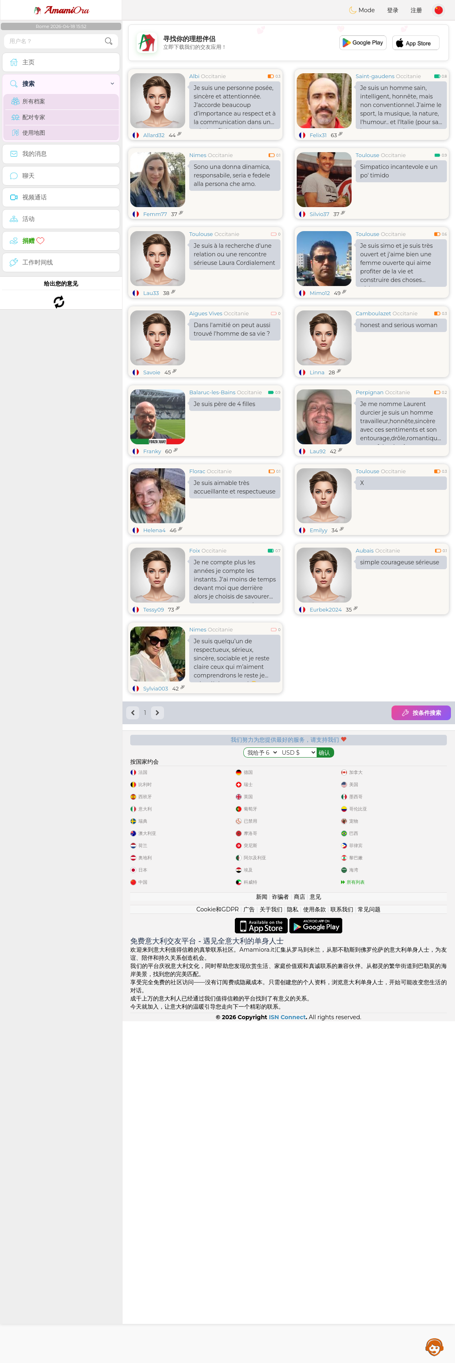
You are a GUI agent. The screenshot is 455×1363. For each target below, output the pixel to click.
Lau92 (318, 514)
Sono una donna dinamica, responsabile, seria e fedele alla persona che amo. (232, 175)
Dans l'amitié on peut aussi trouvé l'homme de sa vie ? (232, 392)
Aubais (365, 676)
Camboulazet (373, 376)
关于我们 (271, 1251)
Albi (194, 76)
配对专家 (28, 117)
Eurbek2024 (326, 735)
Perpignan (370, 455)
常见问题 (369, 1251)
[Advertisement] (288, 42)
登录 (392, 10)
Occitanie (213, 76)
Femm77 (155, 214)
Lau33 (151, 293)
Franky (152, 514)
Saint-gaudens (375, 76)
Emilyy (318, 593)
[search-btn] (108, 41)
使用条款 (314, 1251)
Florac (197, 534)
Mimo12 (320, 293)
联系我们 (341, 1251)
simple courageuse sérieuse (399, 687)
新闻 (261, 1238)
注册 (416, 10)
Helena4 (154, 593)
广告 (249, 1251)
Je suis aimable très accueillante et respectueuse (235, 550)
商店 (299, 1238)
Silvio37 (319, 214)
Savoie (151, 435)
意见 (315, 1238)
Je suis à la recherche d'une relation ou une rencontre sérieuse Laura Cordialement (234, 254)
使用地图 (28, 133)
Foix (194, 676)
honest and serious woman (399, 387)
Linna (317, 435)
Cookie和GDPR (218, 1251)
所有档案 (28, 101)
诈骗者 (280, 1238)
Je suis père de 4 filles (224, 466)
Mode (362, 10)
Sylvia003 (155, 813)
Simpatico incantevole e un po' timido (399, 171)
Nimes (197, 155)
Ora (61, 10)
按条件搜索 (421, 838)
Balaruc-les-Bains (212, 455)
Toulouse (367, 155)
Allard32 (154, 135)
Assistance (434, 1347)
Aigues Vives (205, 376)
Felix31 (318, 135)
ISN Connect (287, 1359)
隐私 (292, 1251)
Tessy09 (153, 735)
